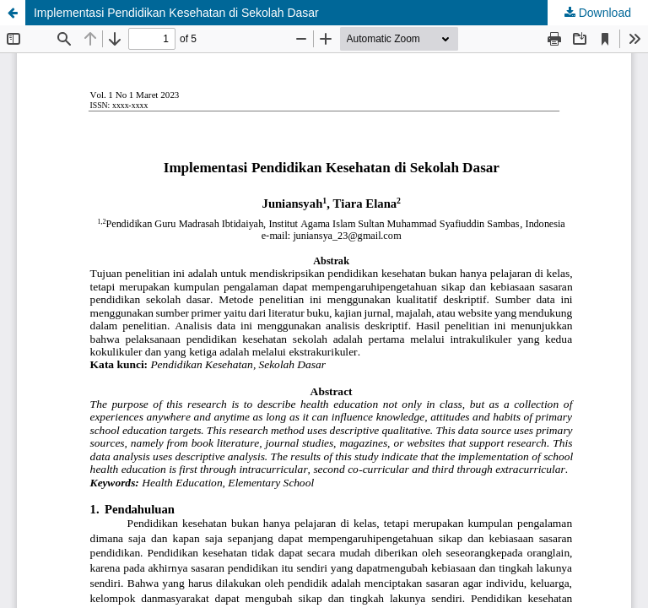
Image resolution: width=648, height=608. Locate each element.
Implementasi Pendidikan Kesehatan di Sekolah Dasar (176, 12)
